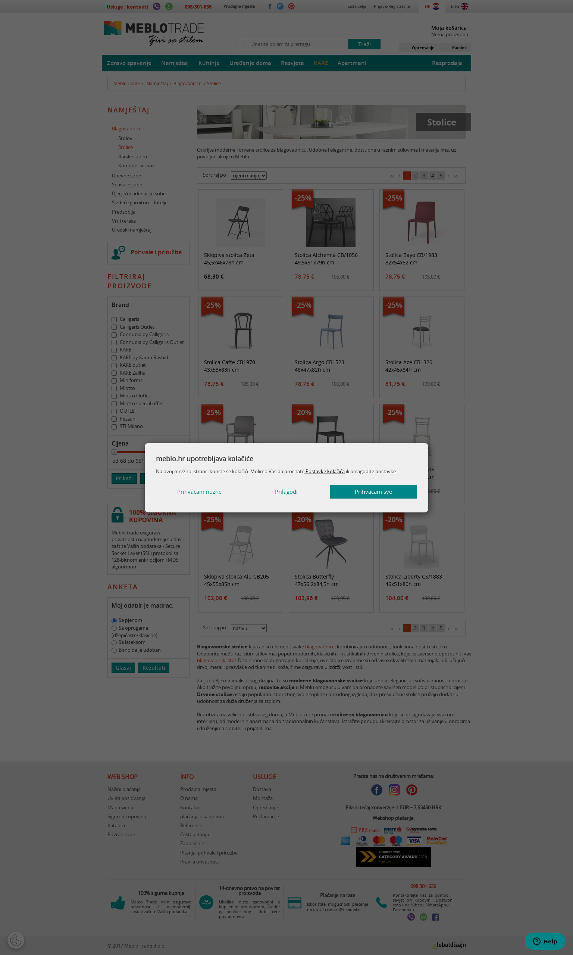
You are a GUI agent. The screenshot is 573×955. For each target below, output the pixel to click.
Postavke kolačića (324, 471)
